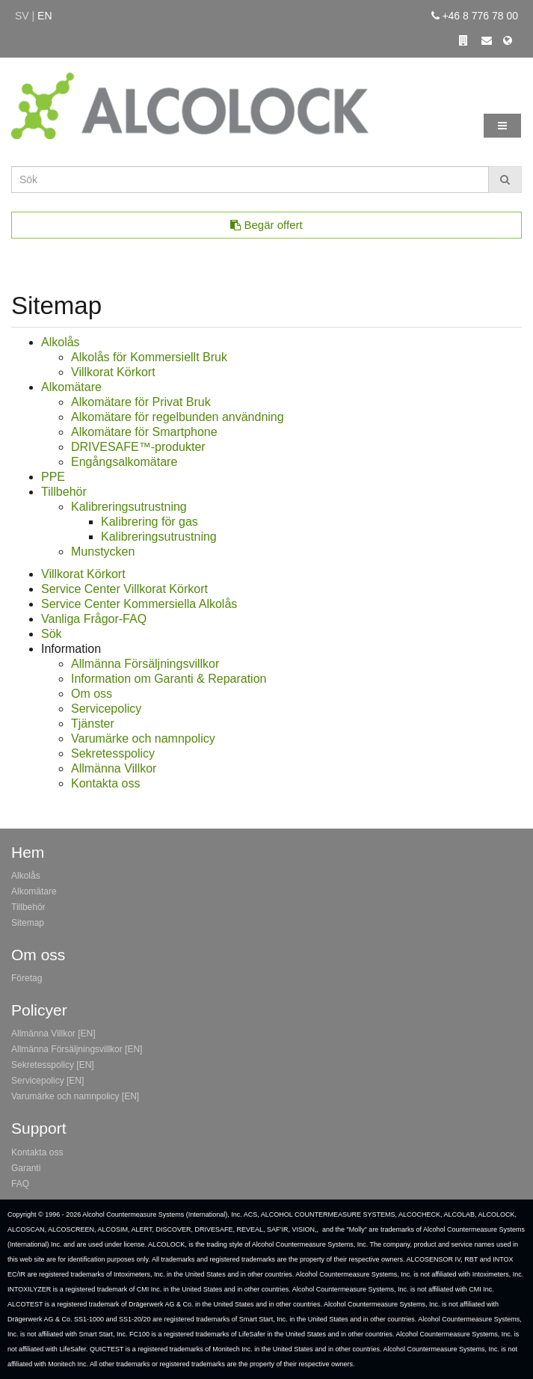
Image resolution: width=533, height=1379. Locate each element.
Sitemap (27, 923)
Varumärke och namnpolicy (143, 738)
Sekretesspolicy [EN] (52, 1065)
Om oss (91, 693)
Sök (51, 633)
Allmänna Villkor (113, 768)
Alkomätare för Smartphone (144, 432)
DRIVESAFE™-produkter (138, 446)
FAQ (20, 1184)
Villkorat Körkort (113, 372)
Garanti (25, 1168)
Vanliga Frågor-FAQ (94, 618)
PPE (53, 476)
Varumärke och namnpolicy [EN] (75, 1096)
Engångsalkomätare (124, 461)
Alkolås (60, 342)
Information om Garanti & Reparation (168, 678)
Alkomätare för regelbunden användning (177, 417)
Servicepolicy (106, 708)
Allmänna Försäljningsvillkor (145, 663)
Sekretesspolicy (113, 753)
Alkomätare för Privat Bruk (141, 402)
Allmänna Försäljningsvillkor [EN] (76, 1049)
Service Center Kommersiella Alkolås (139, 604)
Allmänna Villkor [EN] (53, 1033)
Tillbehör (64, 491)
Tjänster (92, 723)
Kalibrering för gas (149, 521)
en (44, 16)
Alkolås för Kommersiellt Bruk (149, 357)
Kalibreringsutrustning (129, 506)
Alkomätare (71, 387)
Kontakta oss (106, 783)
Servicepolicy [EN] (47, 1080)
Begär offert (266, 224)
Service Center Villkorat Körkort (124, 589)
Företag (26, 978)
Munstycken (103, 551)
